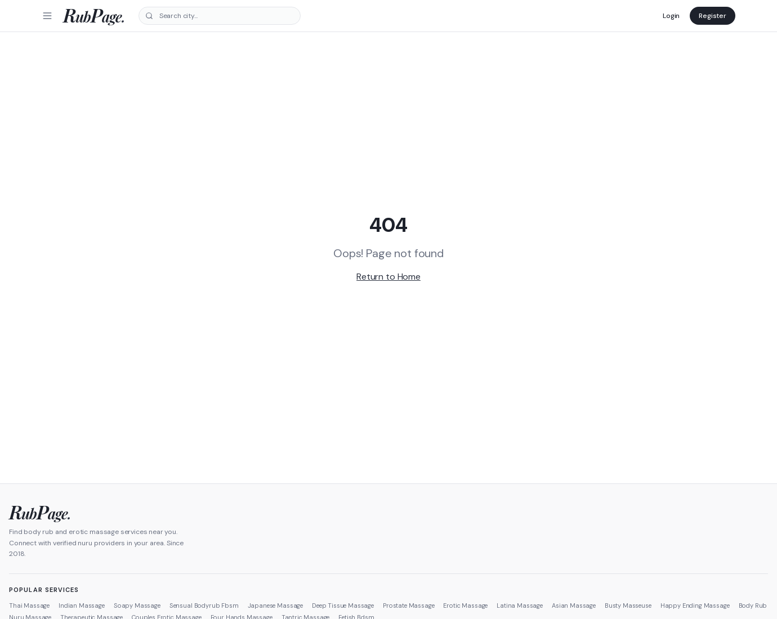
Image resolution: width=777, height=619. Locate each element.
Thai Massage (29, 605)
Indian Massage (82, 605)
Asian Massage (574, 605)
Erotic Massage (465, 605)
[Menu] (47, 16)
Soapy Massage (137, 605)
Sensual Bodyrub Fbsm (204, 605)
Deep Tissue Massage (343, 605)
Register (712, 15)
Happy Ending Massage (695, 605)
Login (671, 15)
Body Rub (753, 605)
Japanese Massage (275, 605)
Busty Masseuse (628, 605)
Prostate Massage (408, 605)
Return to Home (388, 276)
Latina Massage (520, 605)
